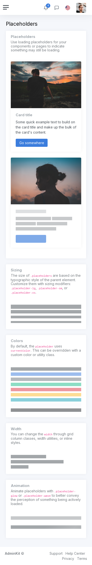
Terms (82, 558)
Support (56, 553)
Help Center (75, 553)
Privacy (68, 558)
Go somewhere (31, 143)
